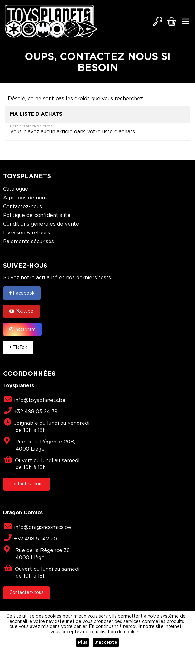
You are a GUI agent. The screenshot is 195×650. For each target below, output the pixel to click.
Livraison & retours (26, 233)
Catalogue (15, 189)
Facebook (22, 293)
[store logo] (51, 21)
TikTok (18, 347)
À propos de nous (25, 198)
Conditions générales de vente (41, 224)
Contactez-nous (22, 206)
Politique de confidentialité (36, 215)
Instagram (22, 329)
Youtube (21, 311)
